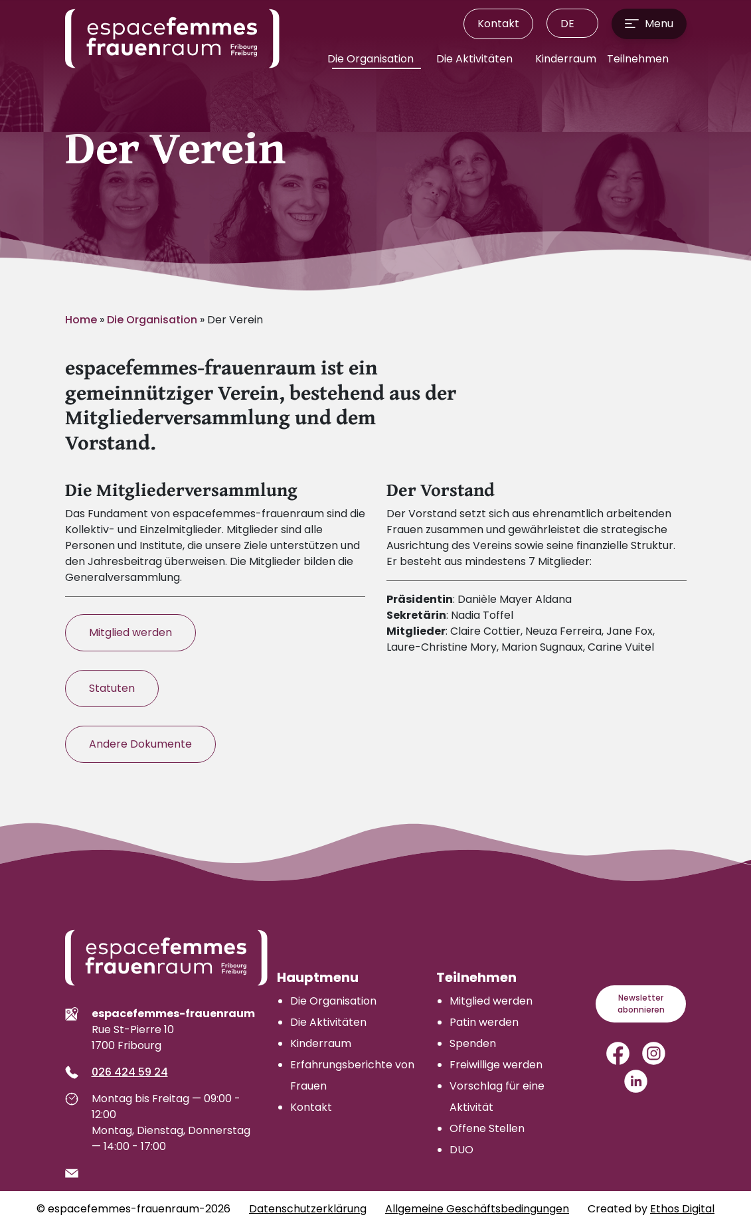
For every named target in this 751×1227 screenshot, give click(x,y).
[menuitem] (572, 23)
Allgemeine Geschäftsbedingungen (477, 1208)
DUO (461, 1149)
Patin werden (484, 1022)
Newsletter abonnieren (641, 1003)
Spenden (473, 1043)
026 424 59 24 (130, 1072)
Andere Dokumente (140, 744)
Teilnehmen (639, 58)
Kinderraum (565, 58)
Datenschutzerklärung (308, 1208)
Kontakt (498, 23)
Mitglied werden (130, 632)
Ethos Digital (682, 1208)
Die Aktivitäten (475, 58)
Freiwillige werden (496, 1064)
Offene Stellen (487, 1128)
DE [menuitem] (567, 23)
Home (81, 319)
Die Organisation (371, 58)
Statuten (112, 688)
